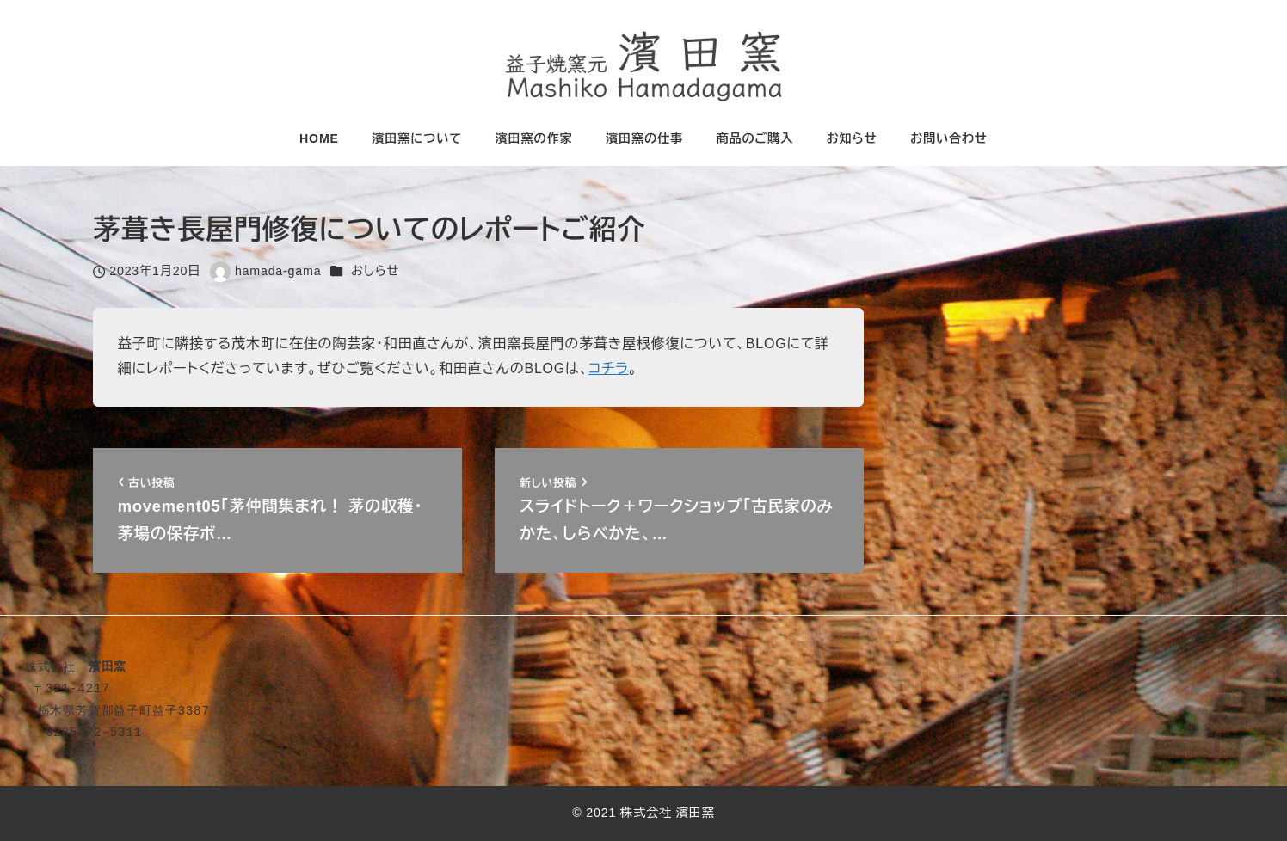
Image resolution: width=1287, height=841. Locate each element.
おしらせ (375, 271)
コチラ (608, 368)
